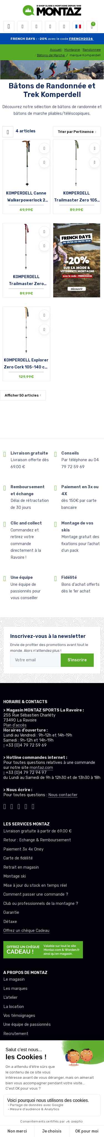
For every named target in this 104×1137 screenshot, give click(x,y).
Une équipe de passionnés (27, 1024)
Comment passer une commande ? (35, 894)
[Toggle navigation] (8, 26)
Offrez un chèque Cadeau (26, 930)
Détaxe (10, 921)
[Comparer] (44, 162)
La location (13, 1006)
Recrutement (15, 1033)
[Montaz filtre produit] (7, 131)
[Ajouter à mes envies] (44, 148)
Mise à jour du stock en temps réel (35, 885)
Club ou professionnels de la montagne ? (40, 903)
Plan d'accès (15, 725)
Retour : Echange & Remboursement (37, 840)
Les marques (15, 988)
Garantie (11, 912)
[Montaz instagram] (12, 806)
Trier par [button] (76, 132)
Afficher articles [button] (22, 395)
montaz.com (41, 767)
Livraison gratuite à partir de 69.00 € (37, 831)
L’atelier (10, 997)
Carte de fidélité (18, 858)
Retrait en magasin (21, 867)
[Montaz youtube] (26, 806)
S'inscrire (77, 660)
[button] (22, 26)
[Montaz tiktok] (4, 806)
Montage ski (14, 876)
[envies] (50, 26)
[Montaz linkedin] (33, 806)
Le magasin (14, 979)
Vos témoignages (19, 1015)
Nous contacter (62, 795)
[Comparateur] (64, 26)
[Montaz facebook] (18, 806)
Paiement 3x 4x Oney (23, 849)
